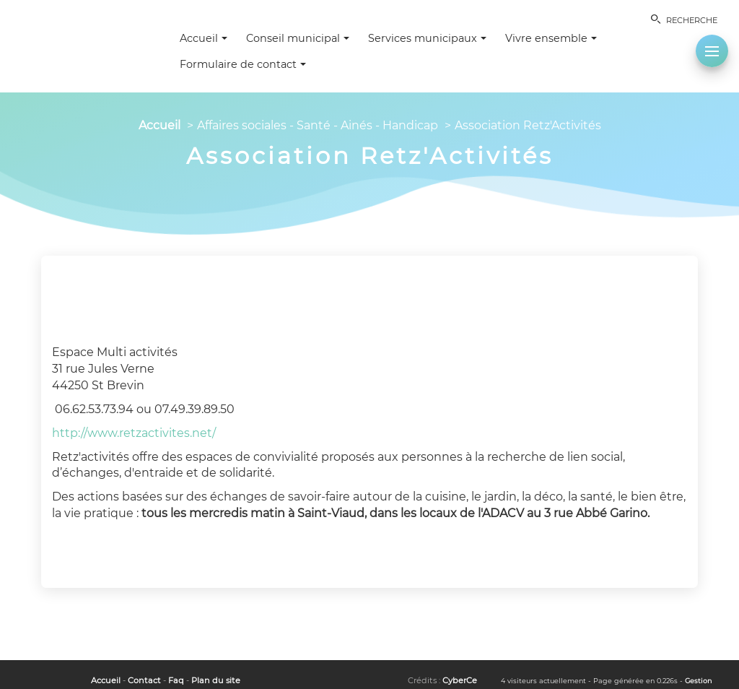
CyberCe (459, 680)
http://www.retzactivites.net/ (134, 433)
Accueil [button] (203, 38)
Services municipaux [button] (427, 38)
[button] (712, 51)
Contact (144, 680)
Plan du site (215, 680)
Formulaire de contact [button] (243, 64)
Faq (176, 680)
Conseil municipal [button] (297, 38)
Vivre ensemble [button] (551, 38)
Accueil (159, 125)
